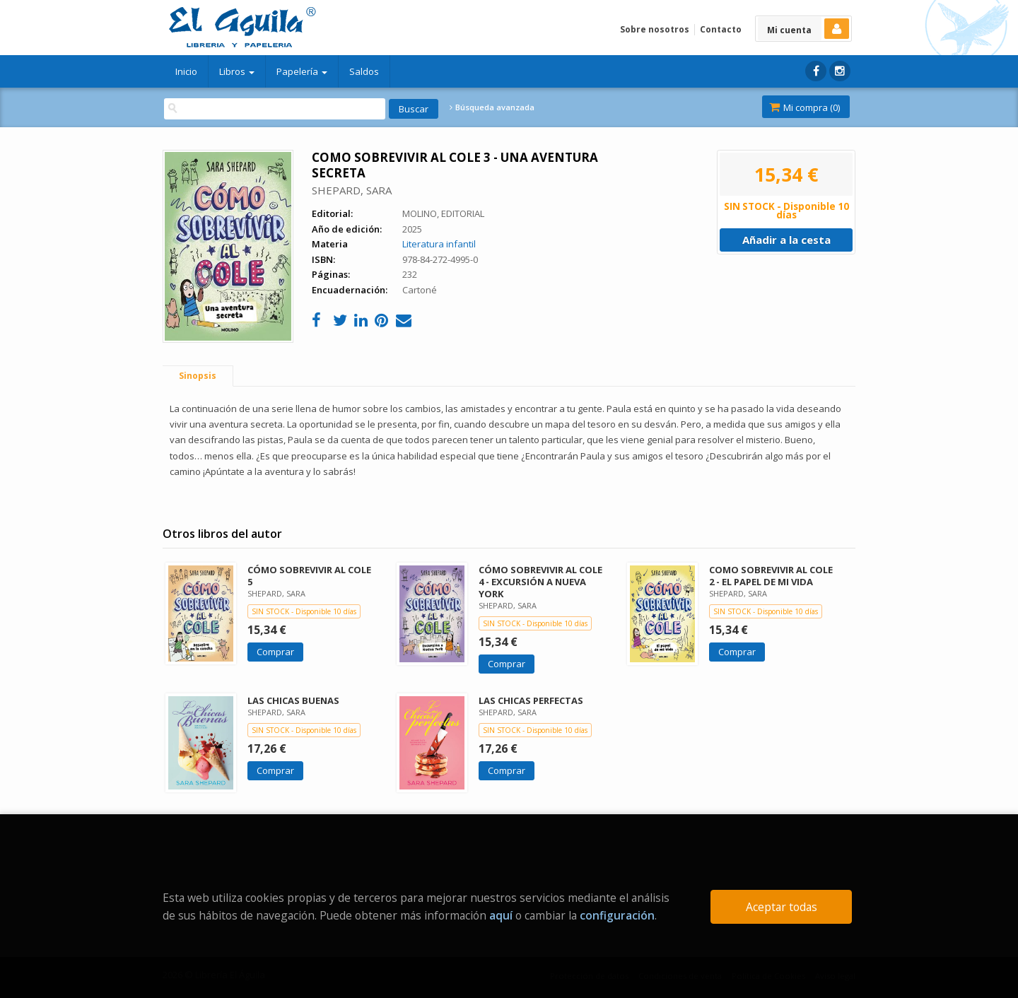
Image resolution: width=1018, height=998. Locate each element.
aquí (501, 915)
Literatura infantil (439, 243)
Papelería (301, 71)
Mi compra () (804, 107)
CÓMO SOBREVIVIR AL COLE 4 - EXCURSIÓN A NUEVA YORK (540, 581)
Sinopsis (197, 376)
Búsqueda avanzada (492, 107)
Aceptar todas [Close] (781, 907)
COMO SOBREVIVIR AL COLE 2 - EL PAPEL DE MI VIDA (771, 575)
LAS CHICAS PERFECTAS (531, 700)
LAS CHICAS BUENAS (293, 700)
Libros (237, 71)
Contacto (721, 29)
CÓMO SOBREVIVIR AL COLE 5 (309, 575)
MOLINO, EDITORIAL (443, 213)
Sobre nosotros (654, 29)
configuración (617, 915)
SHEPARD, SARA (352, 190)
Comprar (275, 651)
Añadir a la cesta (786, 240)
